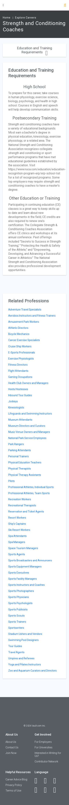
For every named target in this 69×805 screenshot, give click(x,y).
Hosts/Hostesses (18, 389)
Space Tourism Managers (23, 548)
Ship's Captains (17, 523)
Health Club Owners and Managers (28, 383)
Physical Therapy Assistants (24, 474)
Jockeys (13, 401)
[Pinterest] (47, 790)
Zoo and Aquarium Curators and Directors (32, 670)
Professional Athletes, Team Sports (29, 493)
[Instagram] (38, 790)
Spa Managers (16, 542)
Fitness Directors (18, 364)
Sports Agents (16, 554)
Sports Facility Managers (22, 578)
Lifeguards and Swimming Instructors (30, 413)
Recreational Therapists (22, 505)
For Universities (43, 747)
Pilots (11, 481)
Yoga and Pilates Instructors (24, 664)
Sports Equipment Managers (25, 566)
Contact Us (12, 747)
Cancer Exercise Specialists (24, 340)
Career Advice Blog (16, 779)
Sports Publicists (18, 609)
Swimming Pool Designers (23, 640)
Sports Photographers (21, 590)
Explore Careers (25, 17)
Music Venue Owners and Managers (29, 431)
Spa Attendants (17, 536)
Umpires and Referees (21, 658)
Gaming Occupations (20, 376)
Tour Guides (15, 646)
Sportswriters (16, 627)
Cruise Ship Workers (19, 346)
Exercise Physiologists (21, 358)
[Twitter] (56, 781)
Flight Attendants (18, 370)
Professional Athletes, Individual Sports (31, 487)
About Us (11, 741)
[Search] (65, 5)
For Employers (43, 741)
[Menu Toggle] (3, 5)
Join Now (11, 752)
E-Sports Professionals (21, 352)
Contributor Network (46, 761)
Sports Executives (18, 572)
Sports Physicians (18, 597)
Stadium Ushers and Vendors (25, 633)
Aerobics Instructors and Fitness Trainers (32, 315)
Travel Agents (16, 652)
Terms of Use (13, 790)
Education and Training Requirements (34, 50)
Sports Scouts (16, 615)
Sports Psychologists (20, 603)
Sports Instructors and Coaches (26, 584)
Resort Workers (17, 517)
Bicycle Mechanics (18, 334)
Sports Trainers (17, 621)
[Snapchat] (56, 790)
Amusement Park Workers (23, 321)
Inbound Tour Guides (20, 395)
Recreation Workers (19, 499)
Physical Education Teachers (24, 462)
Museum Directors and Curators (26, 425)
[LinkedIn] (47, 781)
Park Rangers (16, 444)
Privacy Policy (14, 785)
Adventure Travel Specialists (24, 309)
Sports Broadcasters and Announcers (30, 560)
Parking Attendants (19, 450)
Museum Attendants (20, 419)
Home (6, 17)
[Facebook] (38, 781)
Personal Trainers (18, 456)
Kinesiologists (16, 407)
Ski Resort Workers (19, 529)
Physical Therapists (19, 468)
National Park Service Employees (27, 438)
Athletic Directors (18, 327)
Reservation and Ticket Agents (26, 511)
